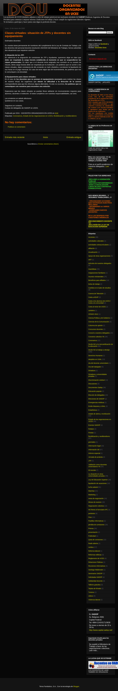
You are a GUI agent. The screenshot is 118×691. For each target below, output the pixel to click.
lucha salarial (93, 487)
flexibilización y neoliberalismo (65, 116)
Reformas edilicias (94, 555)
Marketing (91, 495)
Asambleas (92, 269)
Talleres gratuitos (94, 585)
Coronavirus (17, 116)
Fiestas (91, 433)
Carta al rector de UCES (97, 307)
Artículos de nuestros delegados (99, 263)
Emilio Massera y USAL (96, 406)
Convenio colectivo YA (96, 337)
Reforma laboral (94, 551)
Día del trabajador (94, 367)
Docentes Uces (100, 48)
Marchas (91, 491)
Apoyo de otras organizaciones (99, 256)
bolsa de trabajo (94, 284)
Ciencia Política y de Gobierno (99, 318)
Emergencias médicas (96, 402)
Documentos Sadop (95, 387)
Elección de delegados (96, 395)
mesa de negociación (95, 498)
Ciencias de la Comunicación (98, 322)
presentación (93, 532)
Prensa (90, 528)
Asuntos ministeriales (95, 277)
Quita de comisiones (95, 540)
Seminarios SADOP (95, 573)
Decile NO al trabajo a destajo (99, 350)
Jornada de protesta (95, 457)
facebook (104, 44)
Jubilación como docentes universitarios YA (97, 465)
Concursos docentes (95, 329)
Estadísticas (92, 410)
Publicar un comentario (16, 127)
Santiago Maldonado (95, 570)
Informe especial (94, 453)
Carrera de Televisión (95, 293)
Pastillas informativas (95, 521)
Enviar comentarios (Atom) (48, 144)
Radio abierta (93, 543)
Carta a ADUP (93, 297)
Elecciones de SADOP (96, 399)
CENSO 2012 (93, 314)
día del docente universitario (98, 363)
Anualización (92, 252)
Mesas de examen (94, 502)
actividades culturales (96, 241)
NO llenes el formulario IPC (98, 510)
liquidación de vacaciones (97, 483)
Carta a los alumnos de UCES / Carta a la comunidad (99, 302)
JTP (89, 461)
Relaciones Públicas (95, 562)
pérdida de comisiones (96, 525)
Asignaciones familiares (96, 273)
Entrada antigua (74, 137)
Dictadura (91, 370)
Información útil (93, 450)
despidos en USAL (95, 359)
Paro (90, 517)
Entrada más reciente (14, 137)
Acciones (91, 237)
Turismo (91, 592)
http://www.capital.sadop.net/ (100, 630)
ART (90, 260)
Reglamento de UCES (96, 558)
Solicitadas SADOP (95, 577)
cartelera (91, 310)
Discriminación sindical (96, 380)
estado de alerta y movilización (99, 414)
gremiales (91, 442)
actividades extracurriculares (98, 245)
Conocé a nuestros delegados (99, 333)
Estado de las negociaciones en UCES (38, 116)
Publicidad (92, 536)
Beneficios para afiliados (97, 280)
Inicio (45, 137)
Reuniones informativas (96, 566)
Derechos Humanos (95, 355)
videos (90, 596)
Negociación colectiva (96, 506)
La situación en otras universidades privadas (96, 475)
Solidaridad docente (95, 581)
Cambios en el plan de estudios (99, 288)
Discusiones (92, 384)
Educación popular (95, 391)
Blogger (76, 686)
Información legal (94, 446)
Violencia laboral (94, 600)
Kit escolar (92, 470)
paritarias (91, 513)
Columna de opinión (95, 325)
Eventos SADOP (94, 425)
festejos (91, 429)
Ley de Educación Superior (98, 480)
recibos (91, 547)
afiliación (91, 248)
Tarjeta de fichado (94, 588)
